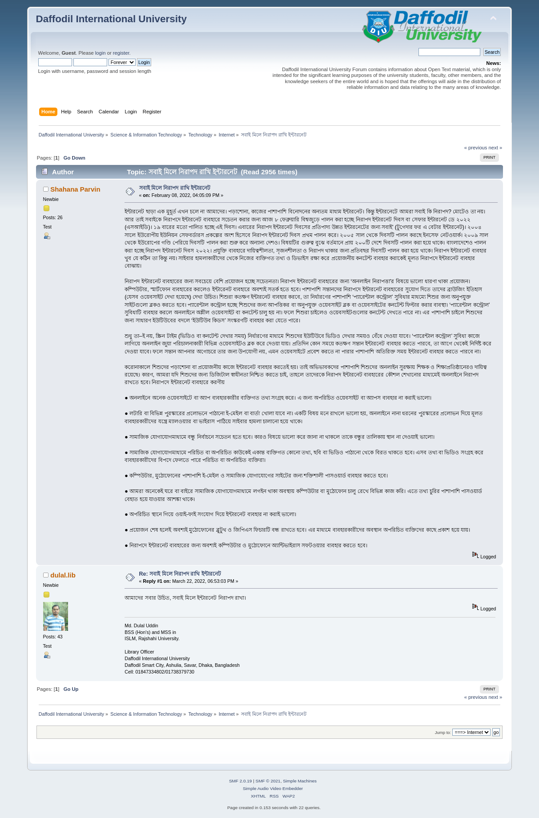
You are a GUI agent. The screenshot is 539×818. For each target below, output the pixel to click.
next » (496, 147)
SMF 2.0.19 (240, 780)
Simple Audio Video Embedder (273, 788)
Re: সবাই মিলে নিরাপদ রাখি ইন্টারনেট (180, 574)
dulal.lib (63, 575)
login (100, 53)
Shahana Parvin (75, 189)
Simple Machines (300, 780)
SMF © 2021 (268, 780)
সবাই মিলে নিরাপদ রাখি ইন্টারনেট (175, 188)
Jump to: (443, 732)
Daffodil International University (111, 18)
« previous (475, 147)
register (121, 53)
